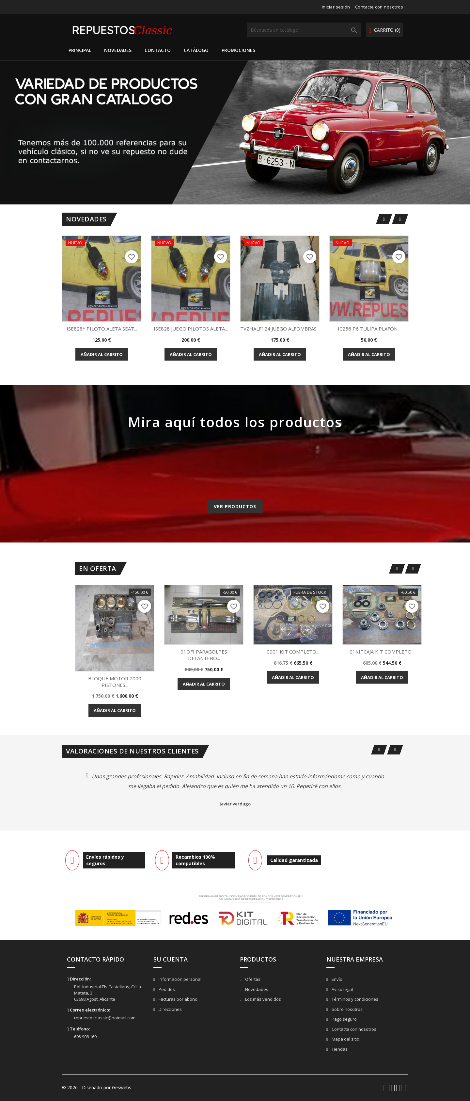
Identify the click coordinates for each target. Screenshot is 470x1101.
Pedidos (166, 989)
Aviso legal (342, 989)
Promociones (238, 50)
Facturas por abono (177, 999)
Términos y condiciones (354, 999)
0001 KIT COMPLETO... (293, 651)
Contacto (158, 50)
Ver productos (235, 506)
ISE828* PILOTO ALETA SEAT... (102, 328)
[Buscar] (304, 30)
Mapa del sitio (345, 1039)
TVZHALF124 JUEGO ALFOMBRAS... (280, 328)
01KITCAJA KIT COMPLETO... (382, 651)
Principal (80, 50)
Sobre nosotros (347, 1009)
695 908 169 (85, 1037)
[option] (235, 132)
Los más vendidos (262, 999)
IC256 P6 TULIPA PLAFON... (369, 328)
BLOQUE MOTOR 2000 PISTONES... (114, 681)
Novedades (118, 50)
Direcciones (170, 1009)
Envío (336, 979)
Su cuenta (170, 959)
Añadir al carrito (102, 354)
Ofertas (252, 979)
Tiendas (339, 1049)
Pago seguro (344, 1019)
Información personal (179, 979)
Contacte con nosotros (379, 7)
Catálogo (196, 50)
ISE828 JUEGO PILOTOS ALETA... (191, 328)
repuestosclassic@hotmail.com (104, 1018)
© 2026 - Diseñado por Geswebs (96, 1087)
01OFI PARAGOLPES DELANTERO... (203, 654)
